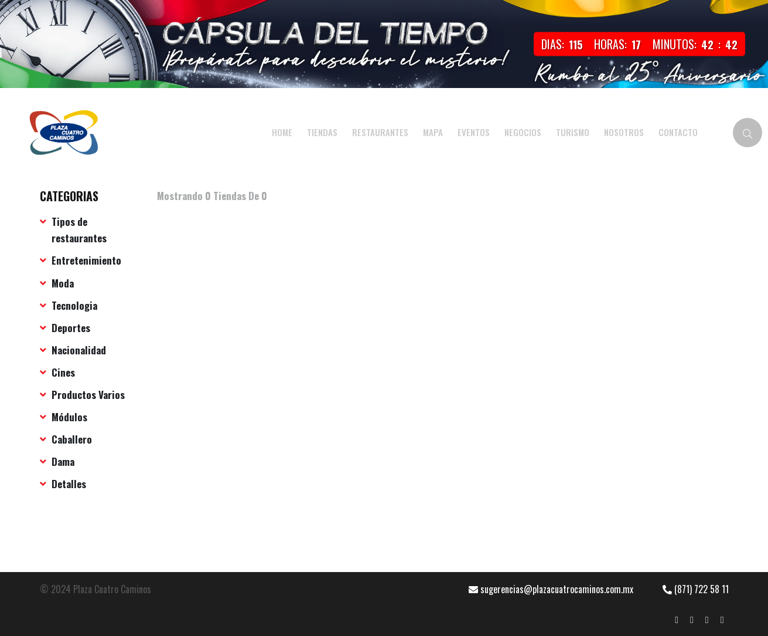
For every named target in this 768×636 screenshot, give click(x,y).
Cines (63, 372)
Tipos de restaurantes (79, 229)
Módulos (69, 417)
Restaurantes (380, 132)
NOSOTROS (624, 132)
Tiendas (322, 132)
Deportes (71, 327)
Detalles (69, 483)
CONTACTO (678, 132)
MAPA (433, 132)
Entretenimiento (86, 260)
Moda (63, 283)
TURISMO (572, 132)
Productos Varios (88, 394)
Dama (63, 461)
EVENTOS (474, 132)
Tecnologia (74, 305)
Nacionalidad (79, 350)
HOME (282, 132)
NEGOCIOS (522, 132)
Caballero (72, 439)
